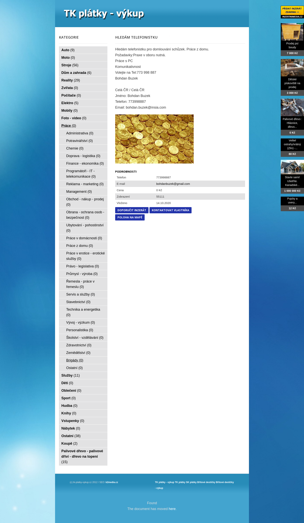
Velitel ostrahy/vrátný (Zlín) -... (292, 144)
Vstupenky (72, 421)
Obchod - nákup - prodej (85, 202)
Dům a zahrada (76, 73)
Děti (67, 383)
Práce (68, 126)
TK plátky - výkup (164, 482)
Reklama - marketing (85, 184)
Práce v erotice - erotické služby (85, 256)
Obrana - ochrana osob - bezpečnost (85, 215)
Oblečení (71, 390)
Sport (68, 398)
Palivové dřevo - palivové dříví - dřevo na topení (82, 456)
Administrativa (79, 133)
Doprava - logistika (83, 156)
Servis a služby (80, 294)
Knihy (68, 413)
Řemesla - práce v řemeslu (80, 284)
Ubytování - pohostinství (85, 228)
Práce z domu (79, 246)
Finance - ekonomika (85, 163)
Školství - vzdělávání (85, 338)
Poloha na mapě (129, 217)
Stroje (70, 65)
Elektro (70, 103)
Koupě (69, 443)
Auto (68, 50)
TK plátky (180, 482)
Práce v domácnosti (84, 238)
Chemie (75, 148)
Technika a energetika (83, 312)
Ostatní (74, 368)
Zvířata (69, 88)
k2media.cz (112, 482)
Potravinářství (79, 141)
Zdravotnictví (79, 345)
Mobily (69, 110)
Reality (70, 80)
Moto (68, 58)
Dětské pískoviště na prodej (292, 83)
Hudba (69, 406)
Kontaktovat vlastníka (170, 210)
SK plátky (191, 482)
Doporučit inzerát (131, 210)
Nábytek (70, 428)
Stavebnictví (78, 302)
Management (79, 192)
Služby (70, 375)
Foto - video (73, 118)
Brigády (74, 360)
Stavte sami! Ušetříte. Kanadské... (292, 181)
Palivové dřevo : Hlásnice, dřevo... (292, 123)
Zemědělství (78, 353)
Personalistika (79, 330)
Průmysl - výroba (82, 274)
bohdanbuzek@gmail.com (173, 183)
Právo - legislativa (82, 266)
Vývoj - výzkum (80, 322)
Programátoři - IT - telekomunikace (81, 173)
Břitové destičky (206, 482)
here (172, 509)
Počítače (71, 95)
